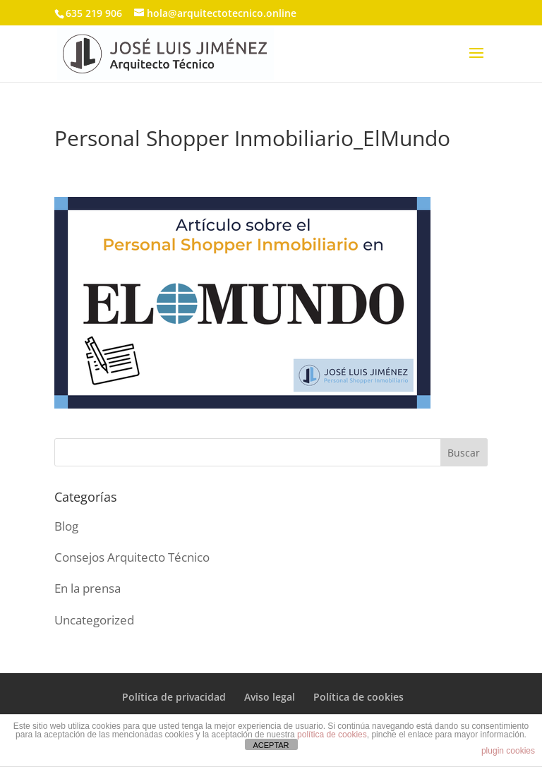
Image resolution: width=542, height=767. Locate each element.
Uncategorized (94, 620)
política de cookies (332, 734)
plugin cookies (508, 751)
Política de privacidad (174, 696)
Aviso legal (269, 696)
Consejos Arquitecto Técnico (132, 557)
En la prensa (87, 588)
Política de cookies (358, 696)
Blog (66, 526)
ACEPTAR (271, 745)
